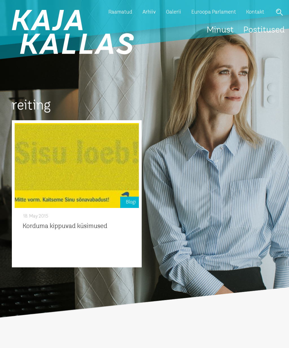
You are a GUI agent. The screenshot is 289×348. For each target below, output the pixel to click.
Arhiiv (149, 12)
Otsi (279, 12)
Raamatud (120, 12)
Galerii (173, 12)
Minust (220, 30)
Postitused (264, 30)
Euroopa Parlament (213, 12)
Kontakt (255, 12)
